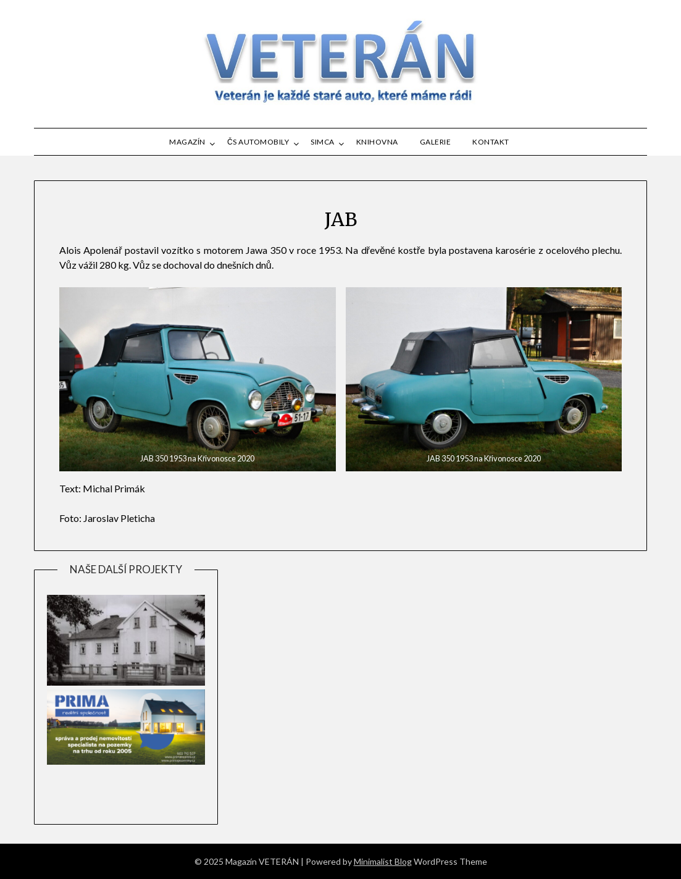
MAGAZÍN (187, 141)
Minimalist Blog (383, 861)
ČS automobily (258, 141)
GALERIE (435, 141)
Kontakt (490, 141)
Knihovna (377, 141)
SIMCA (323, 141)
